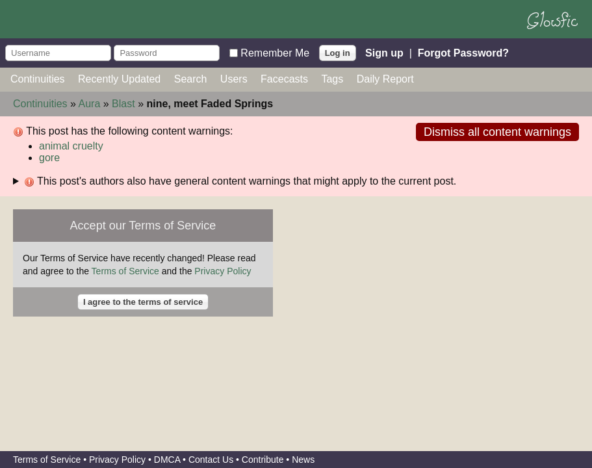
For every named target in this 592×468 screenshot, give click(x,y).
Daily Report (385, 78)
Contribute (263, 459)
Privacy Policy (222, 271)
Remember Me (274, 52)
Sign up (384, 52)
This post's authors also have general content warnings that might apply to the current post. (240, 181)
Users (234, 78)
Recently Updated (119, 78)
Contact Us (210, 459)
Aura (90, 103)
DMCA (167, 459)
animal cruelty (71, 145)
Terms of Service (125, 271)
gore (49, 157)
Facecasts (284, 78)
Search (190, 78)
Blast (123, 103)
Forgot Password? (463, 52)
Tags (332, 78)
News (303, 459)
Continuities (37, 78)
